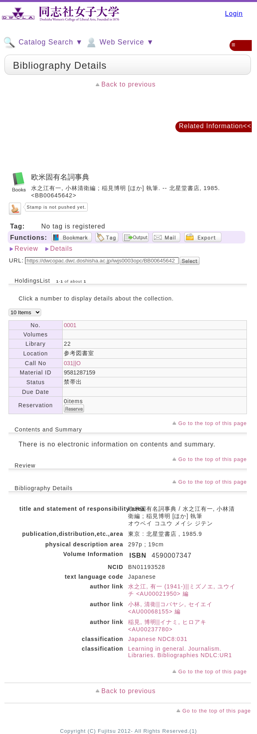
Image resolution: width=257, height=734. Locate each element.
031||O (72, 363)
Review (26, 248)
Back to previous (128, 84)
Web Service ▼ (119, 42)
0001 (70, 325)
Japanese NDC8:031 (157, 639)
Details (61, 248)
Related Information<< (215, 126)
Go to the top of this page (212, 423)
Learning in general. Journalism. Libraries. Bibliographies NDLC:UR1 (180, 651)
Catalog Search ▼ (43, 42)
